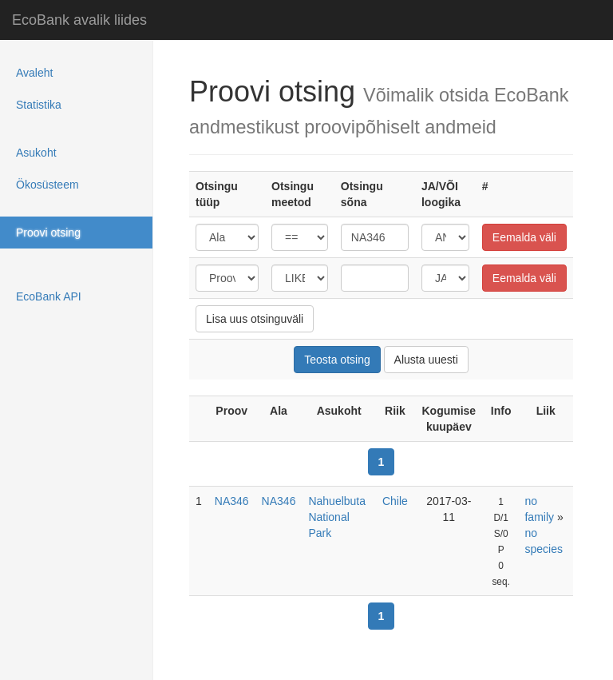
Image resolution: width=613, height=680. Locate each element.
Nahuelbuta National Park (337, 517)
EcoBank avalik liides (79, 20)
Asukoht (36, 152)
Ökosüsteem (47, 184)
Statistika (38, 104)
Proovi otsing (48, 232)
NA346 (232, 501)
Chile (395, 501)
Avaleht (34, 72)
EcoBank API (48, 296)
